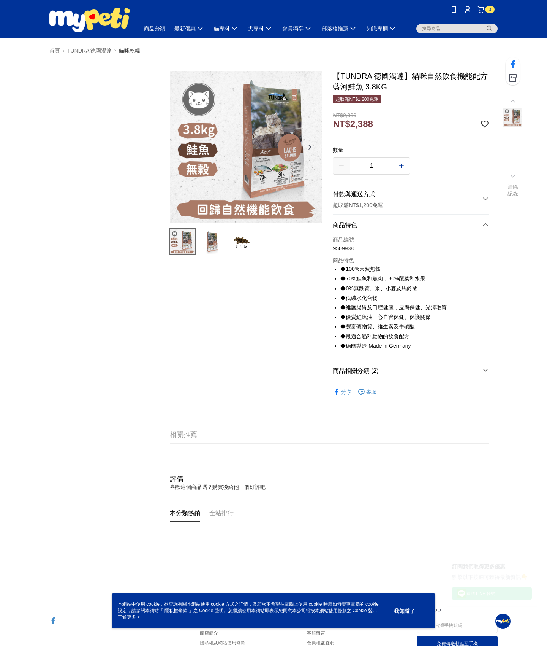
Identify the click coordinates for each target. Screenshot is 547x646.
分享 (342, 392)
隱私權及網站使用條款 (222, 643)
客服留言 (316, 633)
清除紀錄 (513, 190)
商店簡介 (209, 633)
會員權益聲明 (320, 643)
